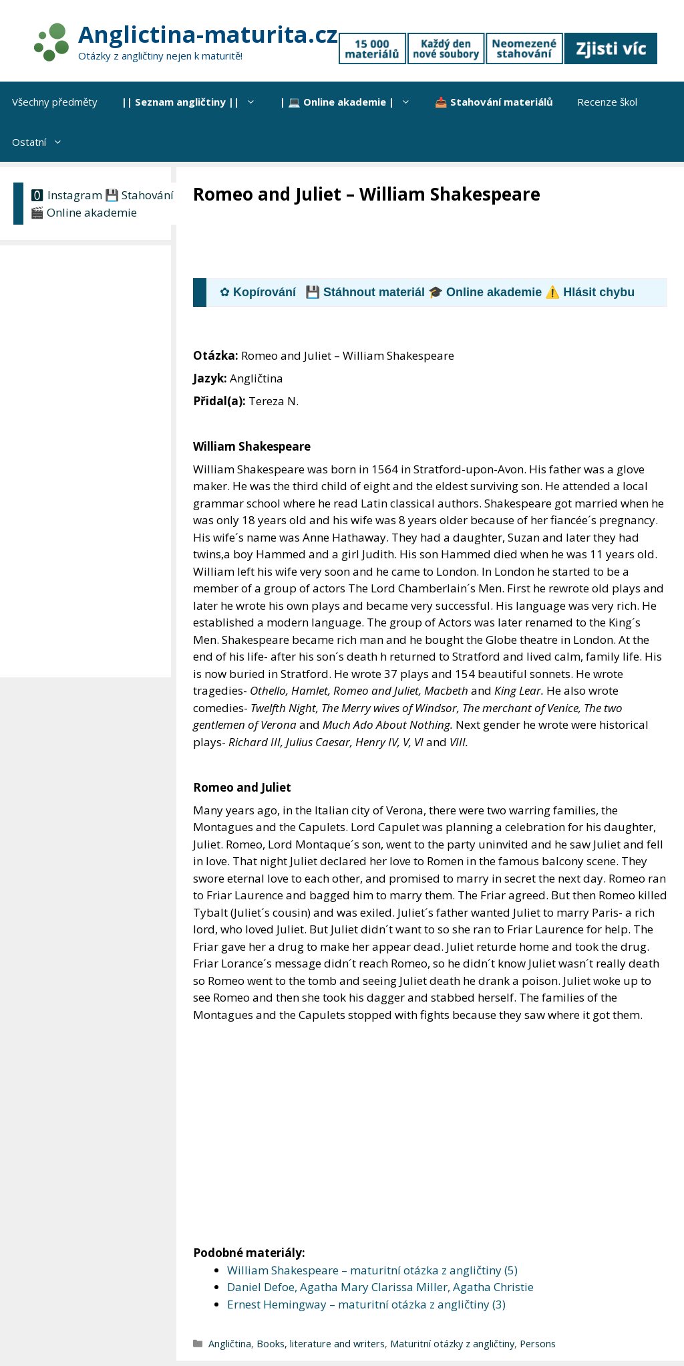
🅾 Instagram (66, 195)
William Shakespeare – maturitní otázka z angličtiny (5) (372, 1270)
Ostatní (43, 142)
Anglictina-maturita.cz (208, 34)
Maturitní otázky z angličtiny (452, 1343)
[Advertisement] (436, 243)
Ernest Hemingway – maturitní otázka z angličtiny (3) (366, 1304)
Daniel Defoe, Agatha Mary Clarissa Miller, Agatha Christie (380, 1286)
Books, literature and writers (320, 1343)
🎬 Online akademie (83, 212)
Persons (538, 1343)
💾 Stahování (139, 195)
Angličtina (229, 1343)
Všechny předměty (55, 101)
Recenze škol (607, 101)
